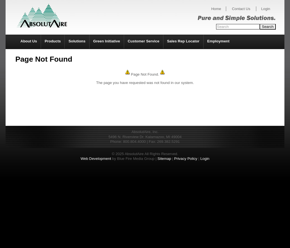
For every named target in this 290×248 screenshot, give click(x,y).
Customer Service (143, 41)
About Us (28, 41)
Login (265, 9)
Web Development (96, 158)
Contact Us (241, 9)
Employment (218, 41)
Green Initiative (106, 41)
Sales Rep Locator (183, 41)
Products (53, 41)
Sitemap (164, 158)
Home (216, 9)
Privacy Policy (185, 158)
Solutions (77, 41)
